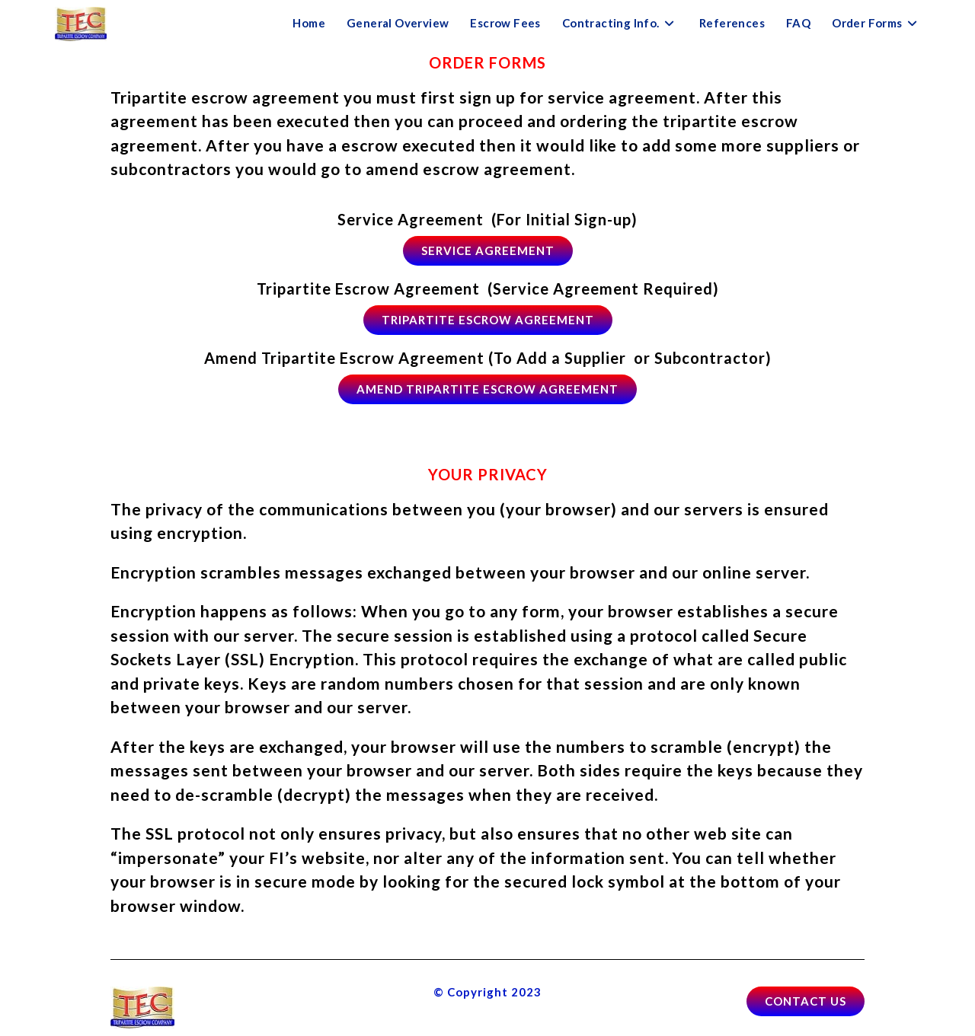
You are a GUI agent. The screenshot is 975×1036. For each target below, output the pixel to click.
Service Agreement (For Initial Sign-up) (487, 219)
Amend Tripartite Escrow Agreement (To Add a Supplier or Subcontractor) (488, 358)
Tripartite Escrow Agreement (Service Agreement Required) (488, 288)
